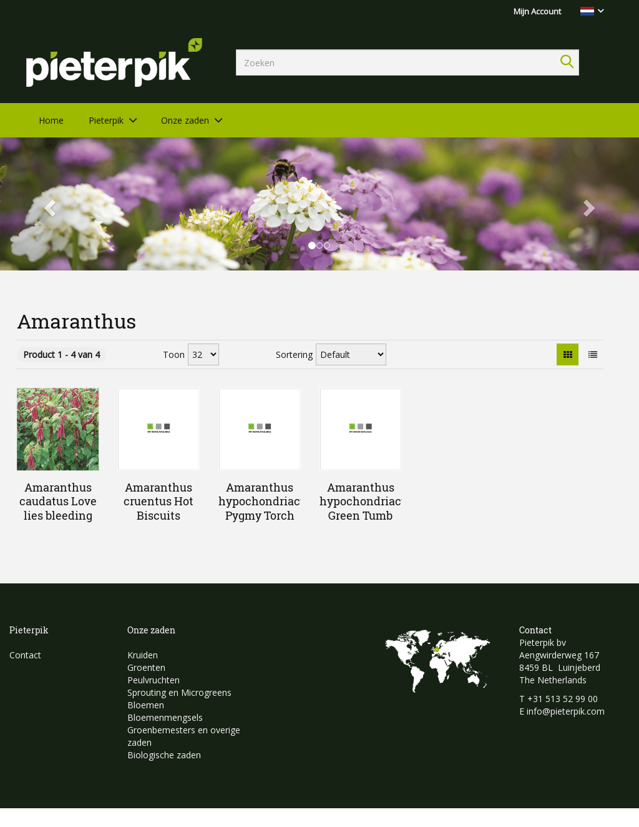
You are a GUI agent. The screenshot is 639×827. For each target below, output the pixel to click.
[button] (48, 203)
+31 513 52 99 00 (562, 699)
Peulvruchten (153, 680)
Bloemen (145, 705)
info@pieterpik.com (566, 711)
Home (51, 120)
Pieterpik (106, 120)
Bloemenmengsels (165, 717)
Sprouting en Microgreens (179, 692)
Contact (25, 655)
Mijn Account (537, 11)
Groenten (146, 667)
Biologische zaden (164, 755)
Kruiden (142, 655)
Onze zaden (185, 120)
